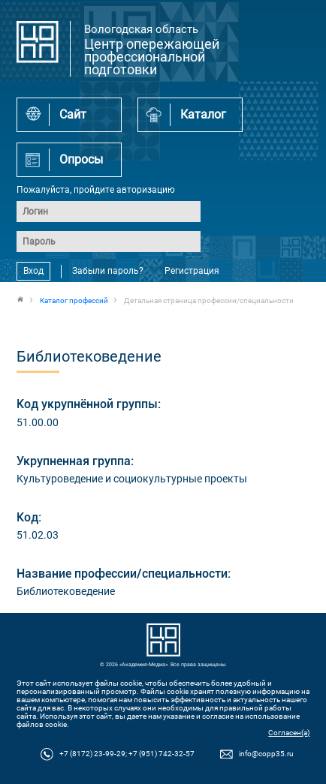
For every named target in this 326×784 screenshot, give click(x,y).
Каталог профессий (74, 300)
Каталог (203, 114)
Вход (33, 271)
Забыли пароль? (107, 271)
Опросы (81, 159)
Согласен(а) (288, 732)
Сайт (72, 114)
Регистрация (192, 271)
